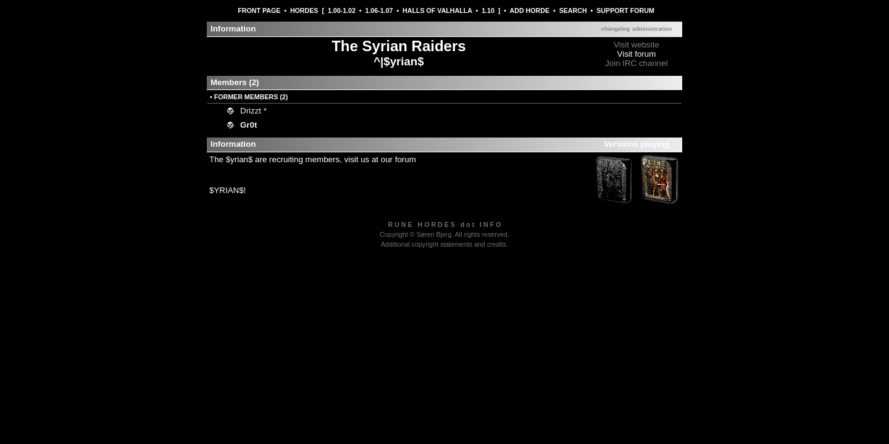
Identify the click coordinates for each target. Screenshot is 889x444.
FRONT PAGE (259, 10)
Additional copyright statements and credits (443, 244)
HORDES (304, 10)
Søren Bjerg (433, 234)
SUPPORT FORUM (625, 10)
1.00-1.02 (342, 10)
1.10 (488, 10)
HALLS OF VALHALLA (437, 10)
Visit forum (636, 54)
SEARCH (573, 10)
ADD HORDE (530, 10)
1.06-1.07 (379, 10)
